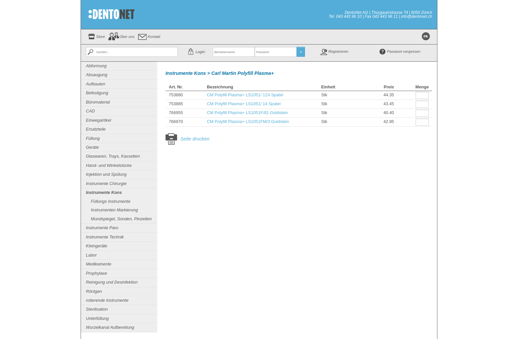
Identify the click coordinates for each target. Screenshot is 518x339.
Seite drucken (194, 138)
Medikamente (98, 264)
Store (100, 37)
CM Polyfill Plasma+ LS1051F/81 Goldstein (247, 112)
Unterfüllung (97, 318)
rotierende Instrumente (107, 300)
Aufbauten (95, 83)
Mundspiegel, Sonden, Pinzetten (121, 218)
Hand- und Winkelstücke (109, 165)
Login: (200, 52)
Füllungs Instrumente (110, 201)
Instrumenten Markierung (114, 209)
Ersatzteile (96, 129)
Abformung (96, 65)
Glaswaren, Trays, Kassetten (113, 156)
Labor (91, 255)
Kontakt (154, 37)
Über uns (127, 37)
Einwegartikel (98, 120)
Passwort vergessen (404, 51)
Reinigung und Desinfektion (112, 282)
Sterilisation (97, 309)
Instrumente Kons (104, 192)
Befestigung (97, 92)
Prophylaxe (96, 273)
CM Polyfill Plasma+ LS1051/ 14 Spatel (243, 103)
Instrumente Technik (105, 236)
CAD (90, 110)
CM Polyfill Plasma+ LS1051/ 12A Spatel (245, 94)
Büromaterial (98, 102)
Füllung (93, 138)
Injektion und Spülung (106, 174)
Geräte (92, 147)
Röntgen (94, 291)
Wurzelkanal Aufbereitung (110, 327)
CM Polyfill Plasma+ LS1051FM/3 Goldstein (248, 121)
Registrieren (338, 51)
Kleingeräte (96, 245)
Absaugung (96, 74)
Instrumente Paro (102, 227)
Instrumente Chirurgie (106, 183)
